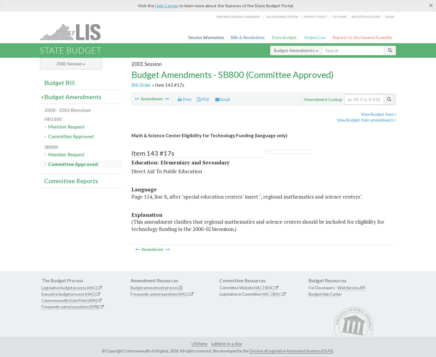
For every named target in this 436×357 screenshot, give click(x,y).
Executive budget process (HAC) (68, 294)
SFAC (269, 287)
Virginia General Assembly (238, 16)
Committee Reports (71, 180)
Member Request (66, 126)
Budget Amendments (296, 50)
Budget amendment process (154, 287)
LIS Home (199, 343)
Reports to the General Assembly (362, 37)
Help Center (166, 5)
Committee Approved (71, 136)
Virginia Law (314, 37)
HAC (258, 287)
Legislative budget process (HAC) (69, 287)
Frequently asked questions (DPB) (70, 306)
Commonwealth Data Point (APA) (69, 300)
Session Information (206, 37)
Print (185, 99)
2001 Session (71, 63)
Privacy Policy (315, 16)
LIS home (340, 16)
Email (222, 99)
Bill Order (141, 85)
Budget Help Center (325, 294)
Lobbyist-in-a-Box (226, 343)
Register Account (366, 16)
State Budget (284, 37)
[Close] (431, 5)
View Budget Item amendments (366, 120)
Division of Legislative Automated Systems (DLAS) (291, 351)
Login (389, 16)
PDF (203, 99)
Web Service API (351, 287)
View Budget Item (378, 114)
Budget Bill (59, 82)
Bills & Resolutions (248, 37)
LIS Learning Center (282, 16)
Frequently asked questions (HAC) (159, 294)
